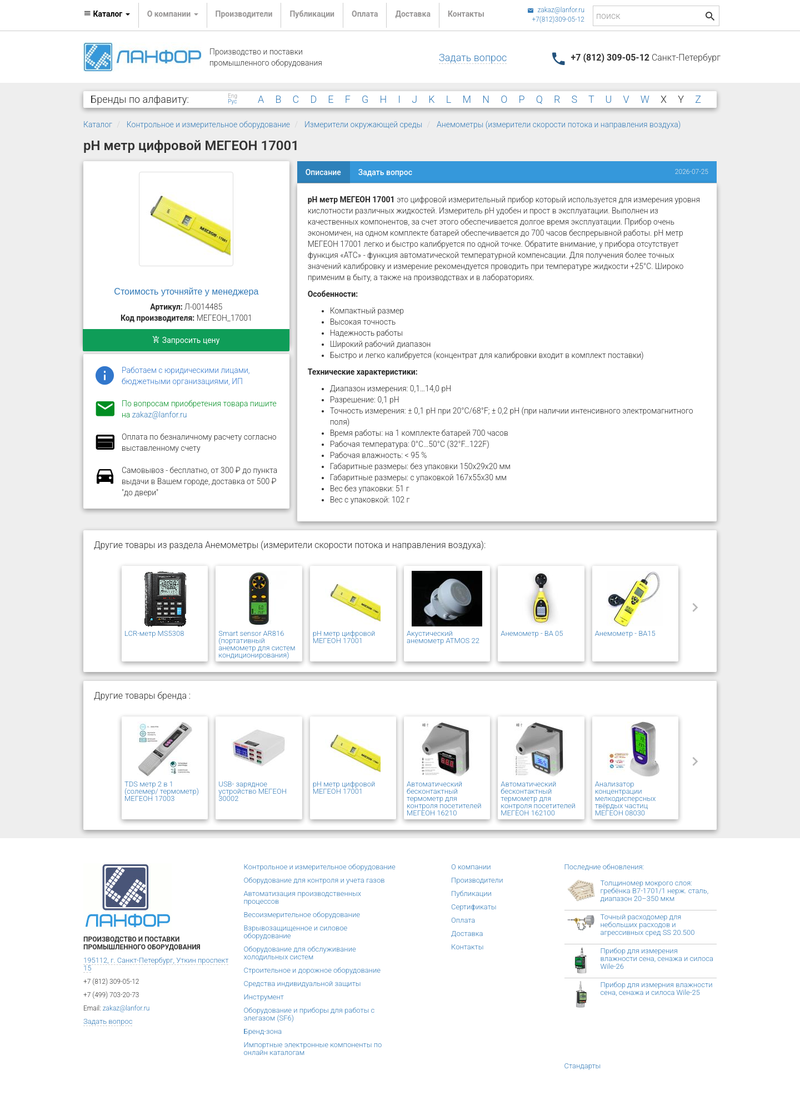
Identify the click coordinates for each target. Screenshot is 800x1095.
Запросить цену (185, 340)
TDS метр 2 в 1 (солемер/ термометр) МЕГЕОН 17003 (161, 791)
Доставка (412, 13)
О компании (471, 867)
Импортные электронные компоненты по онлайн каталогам (313, 1049)
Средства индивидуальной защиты (302, 983)
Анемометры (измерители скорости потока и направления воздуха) (559, 124)
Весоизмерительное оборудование (302, 914)
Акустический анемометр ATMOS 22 (443, 637)
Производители (244, 13)
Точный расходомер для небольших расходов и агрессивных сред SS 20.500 (648, 925)
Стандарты (582, 1066)
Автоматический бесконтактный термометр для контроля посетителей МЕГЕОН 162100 (538, 798)
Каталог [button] (106, 13)
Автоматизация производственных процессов (303, 897)
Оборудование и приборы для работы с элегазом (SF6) (309, 1014)
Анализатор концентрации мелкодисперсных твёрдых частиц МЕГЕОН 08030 (625, 798)
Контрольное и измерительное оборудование (208, 124)
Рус (232, 101)
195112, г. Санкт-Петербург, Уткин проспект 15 (155, 964)
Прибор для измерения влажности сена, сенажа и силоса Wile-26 (657, 958)
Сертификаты (474, 907)
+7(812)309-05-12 (558, 19)
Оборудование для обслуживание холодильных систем (300, 953)
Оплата (365, 13)
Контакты (466, 13)
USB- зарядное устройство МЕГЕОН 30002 (252, 791)
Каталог (97, 124)
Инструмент (264, 997)
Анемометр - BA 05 (532, 633)
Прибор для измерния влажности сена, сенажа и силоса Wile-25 (657, 988)
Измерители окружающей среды (363, 124)
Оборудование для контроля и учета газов (314, 880)
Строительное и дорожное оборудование (312, 970)
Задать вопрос (473, 57)
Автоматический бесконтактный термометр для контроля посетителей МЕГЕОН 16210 (444, 798)
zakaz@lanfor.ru (555, 10)
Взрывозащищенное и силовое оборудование (296, 932)
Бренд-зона (263, 1031)
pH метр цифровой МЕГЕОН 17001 (344, 637)
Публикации (311, 13)
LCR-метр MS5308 (154, 633)
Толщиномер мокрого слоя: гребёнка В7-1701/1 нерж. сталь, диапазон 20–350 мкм (655, 891)
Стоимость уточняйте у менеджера (186, 291)
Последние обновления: (604, 867)
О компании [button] (172, 13)
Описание (323, 172)
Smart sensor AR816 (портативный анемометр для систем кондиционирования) (256, 644)
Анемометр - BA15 (625, 633)
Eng (232, 96)
